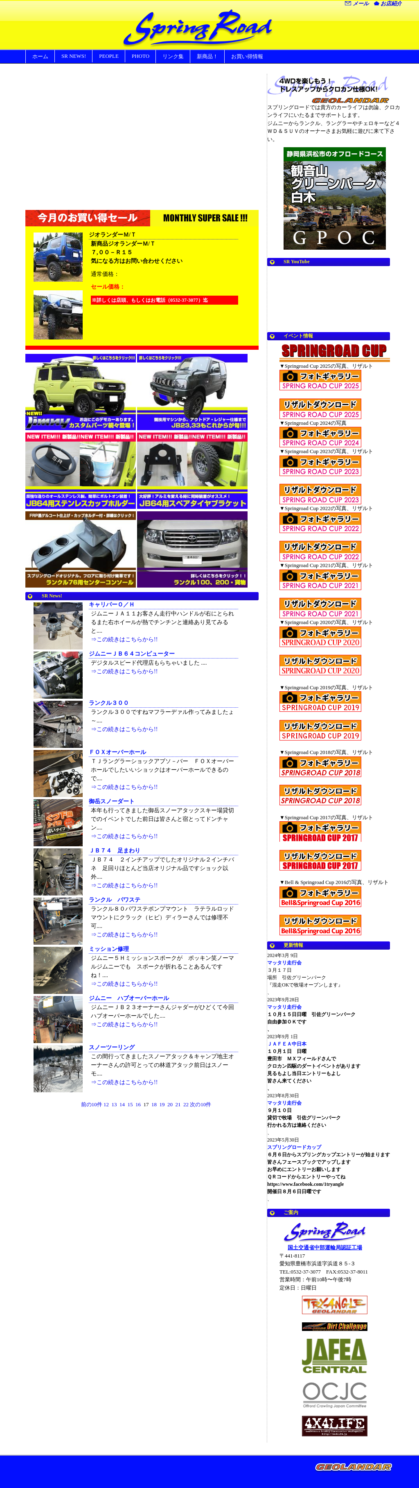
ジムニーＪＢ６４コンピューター (132, 654)
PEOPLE (109, 56)
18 (154, 1104)
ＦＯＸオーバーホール (117, 752)
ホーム (40, 56)
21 (178, 1104)
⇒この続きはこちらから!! (124, 639)
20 (170, 1104)
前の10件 (91, 1104)
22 (186, 1104)
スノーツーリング (112, 1047)
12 (106, 1104)
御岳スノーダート (112, 801)
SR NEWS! (73, 56)
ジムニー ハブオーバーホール (129, 998)
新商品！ (207, 56)
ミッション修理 (109, 949)
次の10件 (200, 1104)
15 (130, 1104)
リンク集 (173, 56)
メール (356, 3)
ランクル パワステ (114, 900)
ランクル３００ (109, 703)
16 (138, 1104)
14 (122, 1104)
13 (114, 1104)
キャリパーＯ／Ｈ (112, 605)
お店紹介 (388, 3)
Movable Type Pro (355, 1471)
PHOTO (140, 56)
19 (162, 1104)
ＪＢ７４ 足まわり (114, 851)
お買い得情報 (247, 56)
